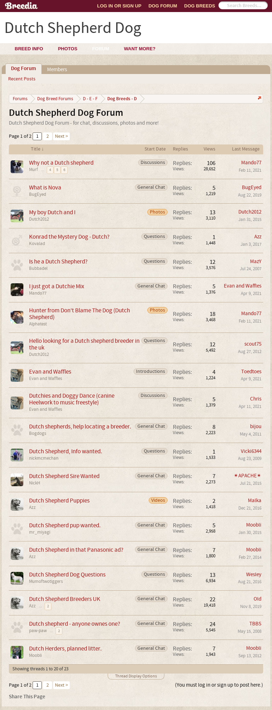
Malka (254, 500)
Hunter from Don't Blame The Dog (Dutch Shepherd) (79, 313)
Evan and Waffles (242, 286)
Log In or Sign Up (119, 5)
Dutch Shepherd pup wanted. (65, 525)
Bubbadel (38, 268)
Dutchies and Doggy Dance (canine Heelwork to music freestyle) (71, 399)
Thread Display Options (136, 676)
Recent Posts (21, 79)
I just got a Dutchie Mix (56, 286)
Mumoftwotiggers (46, 581)
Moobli (253, 525)
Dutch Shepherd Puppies (59, 500)
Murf (33, 169)
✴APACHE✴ (247, 475)
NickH (34, 483)
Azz (257, 236)
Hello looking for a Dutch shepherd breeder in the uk (84, 344)
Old (257, 599)
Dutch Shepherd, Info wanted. (65, 451)
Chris (255, 399)
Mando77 (251, 162)
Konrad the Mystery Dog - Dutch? (69, 237)
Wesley (253, 574)
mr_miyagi (39, 532)
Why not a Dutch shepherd (61, 163)
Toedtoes (251, 371)
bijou (255, 426)
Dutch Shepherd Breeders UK (64, 599)
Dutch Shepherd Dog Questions (67, 574)
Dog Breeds (199, 5)
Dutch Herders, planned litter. (65, 648)
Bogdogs (37, 433)
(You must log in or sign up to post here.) (219, 685)
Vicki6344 (251, 451)
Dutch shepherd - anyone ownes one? (74, 624)
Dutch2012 (39, 219)
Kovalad (37, 243)
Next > (61, 136)
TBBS (255, 623)
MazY (255, 261)
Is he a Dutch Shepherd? (58, 261)
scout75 (252, 344)
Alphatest (38, 324)
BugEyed (37, 194)
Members (57, 69)
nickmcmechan (43, 458)
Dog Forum (162, 5)
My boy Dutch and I (52, 212)
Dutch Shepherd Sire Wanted (64, 476)
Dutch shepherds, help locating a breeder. (80, 426)
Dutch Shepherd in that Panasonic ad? (76, 550)
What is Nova (45, 187)
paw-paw (38, 631)
